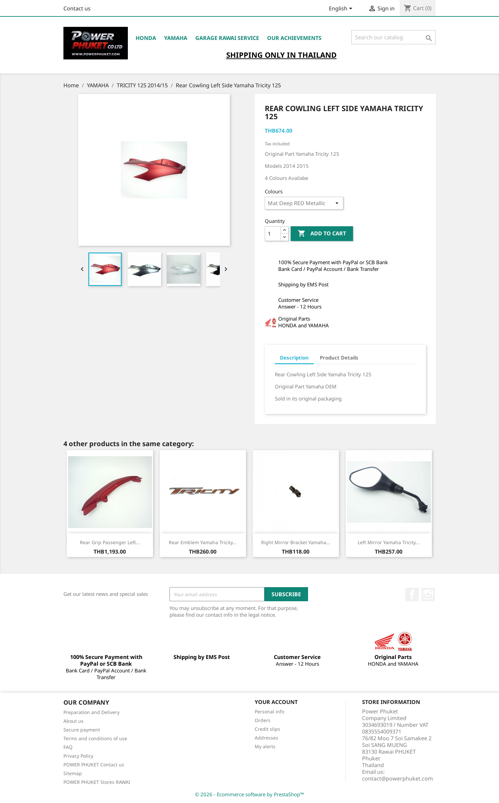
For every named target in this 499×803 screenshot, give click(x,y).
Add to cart (322, 233)
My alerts (265, 746)
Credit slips (267, 729)
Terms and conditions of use (95, 738)
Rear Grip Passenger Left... (110, 542)
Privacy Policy (78, 756)
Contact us (77, 8)
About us (73, 721)
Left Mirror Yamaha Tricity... (388, 542)
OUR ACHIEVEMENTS (294, 38)
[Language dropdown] (342, 9)
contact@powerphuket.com (397, 778)
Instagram (428, 594)
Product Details (339, 357)
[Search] (393, 37)
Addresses (266, 738)
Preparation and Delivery (91, 712)
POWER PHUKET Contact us (93, 764)
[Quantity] (273, 233)
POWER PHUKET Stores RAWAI (96, 782)
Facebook (412, 594)
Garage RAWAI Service (227, 38)
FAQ (67, 747)
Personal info (269, 711)
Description (294, 357)
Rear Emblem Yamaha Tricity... (203, 542)
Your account (276, 702)
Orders (262, 720)
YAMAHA (175, 38)
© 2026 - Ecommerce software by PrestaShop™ (249, 794)
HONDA (146, 38)
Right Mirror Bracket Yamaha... (295, 542)
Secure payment (81, 729)
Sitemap (72, 773)
